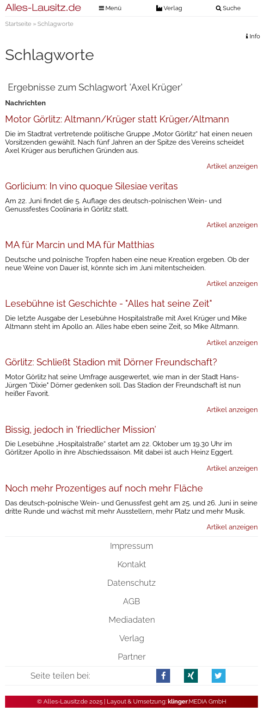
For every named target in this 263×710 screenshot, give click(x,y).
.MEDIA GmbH (197, 701)
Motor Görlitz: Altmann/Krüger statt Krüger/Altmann (117, 119)
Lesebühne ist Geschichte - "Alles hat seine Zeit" (108, 303)
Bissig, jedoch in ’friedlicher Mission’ (80, 429)
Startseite (18, 23)
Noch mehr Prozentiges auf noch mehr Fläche (104, 488)
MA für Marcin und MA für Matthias (79, 244)
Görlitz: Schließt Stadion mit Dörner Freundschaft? (111, 362)
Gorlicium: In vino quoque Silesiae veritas (91, 186)
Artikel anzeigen (232, 166)
